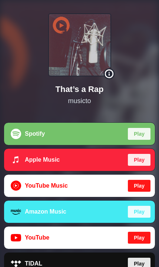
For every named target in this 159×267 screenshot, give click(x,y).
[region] (79, 133)
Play (139, 134)
